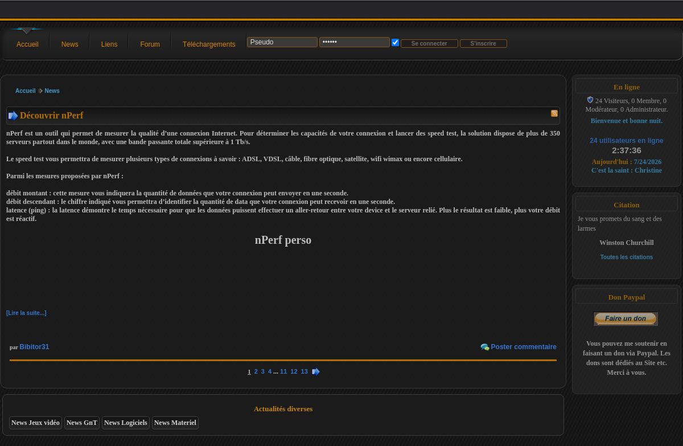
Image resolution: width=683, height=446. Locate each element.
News (70, 44)
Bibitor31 (34, 347)
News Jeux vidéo (35, 423)
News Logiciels (125, 423)
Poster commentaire (524, 347)
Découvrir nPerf (51, 115)
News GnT (82, 423)
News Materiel (175, 423)
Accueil (28, 44)
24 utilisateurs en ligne (626, 141)
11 (283, 371)
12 (293, 371)
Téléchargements (209, 44)
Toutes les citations (626, 257)
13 (304, 371)
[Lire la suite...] (26, 313)
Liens (109, 44)
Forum (150, 44)
